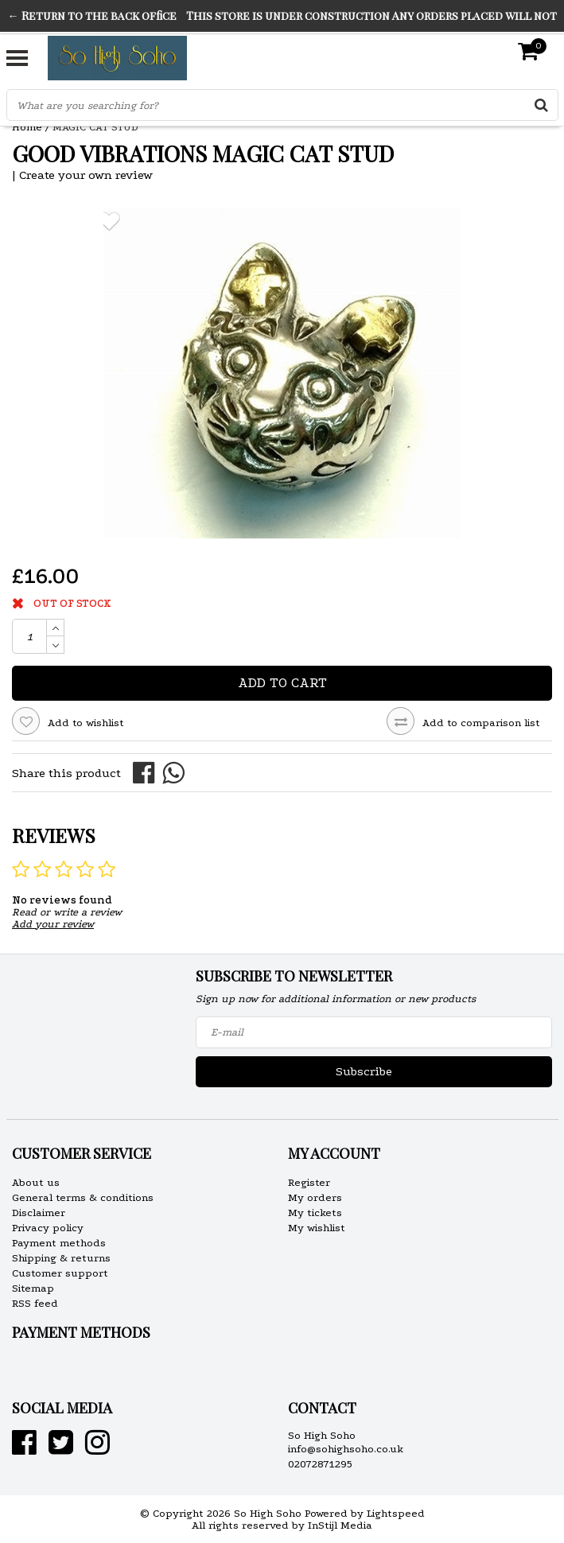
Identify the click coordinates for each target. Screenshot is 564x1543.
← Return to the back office (92, 15)
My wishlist (316, 1228)
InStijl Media (340, 1525)
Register (309, 1182)
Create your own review (86, 175)
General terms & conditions (83, 1197)
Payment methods (59, 1243)
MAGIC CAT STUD (95, 127)
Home (27, 127)
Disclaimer (38, 1212)
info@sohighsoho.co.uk (345, 1449)
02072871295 (320, 1464)
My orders (315, 1197)
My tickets (315, 1212)
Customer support (60, 1273)
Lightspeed (396, 1513)
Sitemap (33, 1288)
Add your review (53, 924)
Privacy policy (48, 1228)
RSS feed (35, 1303)
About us (36, 1182)
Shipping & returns (61, 1258)
